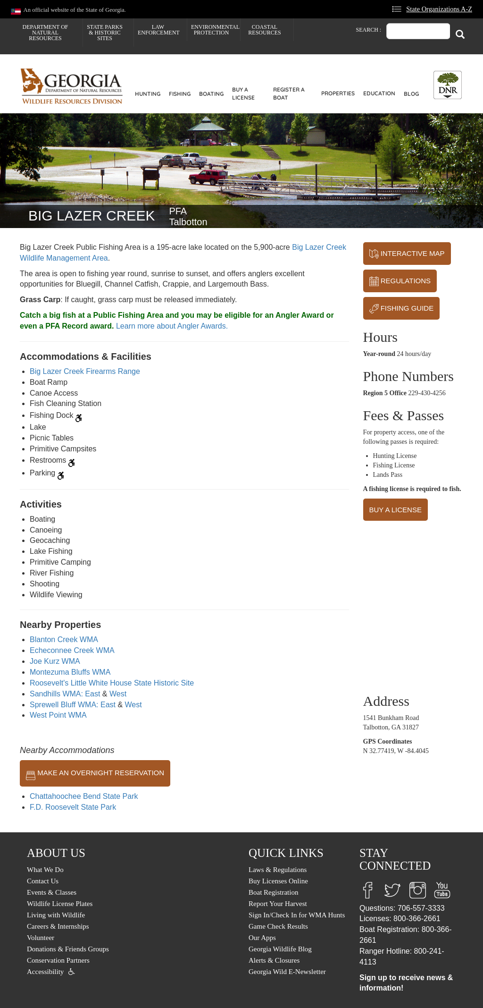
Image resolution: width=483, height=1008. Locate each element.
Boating (211, 93)
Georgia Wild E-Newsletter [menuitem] (287, 971)
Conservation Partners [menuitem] (58, 960)
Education (379, 93)
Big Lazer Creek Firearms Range (85, 371)
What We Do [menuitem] (45, 869)
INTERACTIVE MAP (407, 254)
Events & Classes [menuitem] (51, 892)
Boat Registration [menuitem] (273, 892)
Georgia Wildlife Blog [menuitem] (280, 949)
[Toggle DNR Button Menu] (447, 85)
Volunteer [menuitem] (40, 937)
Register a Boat (289, 93)
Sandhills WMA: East (65, 694)
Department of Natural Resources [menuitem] (45, 33)
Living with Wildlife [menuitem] (56, 915)
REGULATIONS (400, 281)
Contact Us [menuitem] (42, 881)
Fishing (180, 93)
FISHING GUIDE (401, 308)
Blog (411, 93)
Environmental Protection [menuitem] (215, 30)
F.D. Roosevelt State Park (73, 807)
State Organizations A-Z (439, 9)
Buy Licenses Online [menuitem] (278, 881)
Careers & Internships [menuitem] (58, 926)
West (117, 694)
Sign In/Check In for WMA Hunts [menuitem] (297, 915)
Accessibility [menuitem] (45, 971)
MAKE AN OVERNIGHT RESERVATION (95, 773)
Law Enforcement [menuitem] (159, 30)
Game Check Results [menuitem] (278, 926)
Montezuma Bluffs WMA (70, 672)
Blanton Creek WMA (64, 639)
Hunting (147, 93)
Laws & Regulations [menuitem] (278, 869)
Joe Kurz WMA (55, 661)
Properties (338, 93)
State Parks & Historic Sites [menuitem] (105, 33)
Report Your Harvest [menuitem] (278, 903)
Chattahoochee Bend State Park (84, 796)
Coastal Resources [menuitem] (264, 30)
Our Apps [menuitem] (262, 937)
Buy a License (243, 93)
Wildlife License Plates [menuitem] (59, 903)
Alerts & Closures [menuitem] (274, 960)
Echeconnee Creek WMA (72, 650)
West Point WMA (58, 715)
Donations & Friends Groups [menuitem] (68, 949)
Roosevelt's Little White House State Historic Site (112, 683)
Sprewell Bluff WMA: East (73, 705)
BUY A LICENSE (395, 510)
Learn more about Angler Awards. (172, 326)
